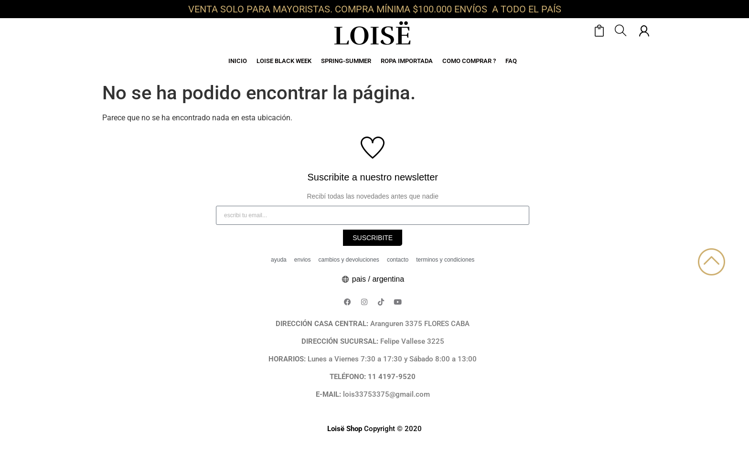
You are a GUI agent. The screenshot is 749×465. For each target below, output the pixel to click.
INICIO (237, 60)
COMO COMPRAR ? (469, 60)
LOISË (372, 36)
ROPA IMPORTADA (407, 60)
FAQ (511, 60)
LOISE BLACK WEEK (284, 60)
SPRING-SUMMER (346, 60)
